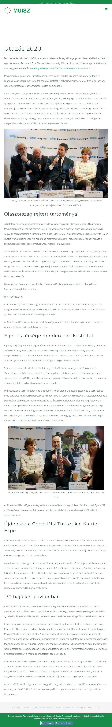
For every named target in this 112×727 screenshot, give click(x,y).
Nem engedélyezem (64, 723)
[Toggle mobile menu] (106, 9)
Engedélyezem (47, 723)
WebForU (69, 707)
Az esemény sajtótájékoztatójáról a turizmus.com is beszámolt (58, 68)
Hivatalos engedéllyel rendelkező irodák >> (56, 3)
